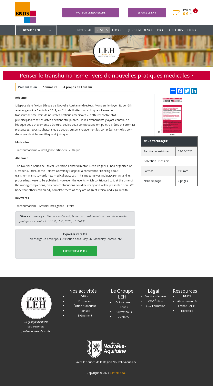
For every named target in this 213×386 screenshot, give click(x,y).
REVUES (102, 30)
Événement (85, 315)
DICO (161, 30)
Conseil (85, 311)
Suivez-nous (124, 312)
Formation (85, 301)
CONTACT (124, 316)
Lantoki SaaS (118, 373)
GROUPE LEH (29, 30)
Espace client (147, 12)
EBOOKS (118, 30)
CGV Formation (155, 306)
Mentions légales (155, 296)
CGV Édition (155, 301)
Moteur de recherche (91, 12)
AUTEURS (175, 30)
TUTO (191, 30)
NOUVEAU (85, 30)
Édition (85, 296)
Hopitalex (187, 311)
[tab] (27, 87)
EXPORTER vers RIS (75, 251)
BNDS (187, 296)
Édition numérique (85, 306)
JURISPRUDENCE (140, 30)
